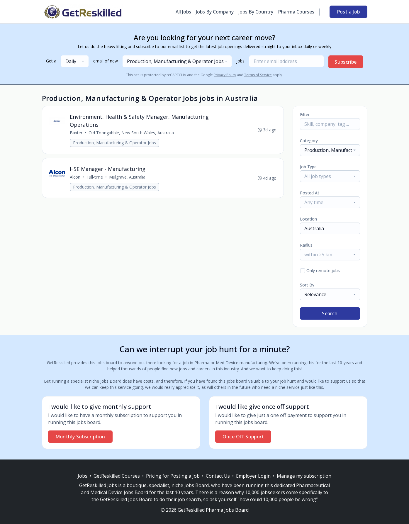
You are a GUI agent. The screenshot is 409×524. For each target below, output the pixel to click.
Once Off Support (243, 436)
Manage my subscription (304, 476)
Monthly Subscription (80, 436)
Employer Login (253, 476)
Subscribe (346, 62)
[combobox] (75, 61)
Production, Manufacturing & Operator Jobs (115, 143)
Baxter (76, 133)
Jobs (82, 476)
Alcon (75, 178)
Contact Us (218, 476)
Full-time (95, 178)
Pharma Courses (296, 12)
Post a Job (348, 12)
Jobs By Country (255, 12)
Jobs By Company (215, 12)
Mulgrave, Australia (128, 178)
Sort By (307, 285)
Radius (306, 245)
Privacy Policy (225, 74)
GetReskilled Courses (117, 476)
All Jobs (183, 12)
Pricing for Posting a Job (173, 476)
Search (329, 313)
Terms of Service (258, 74)
